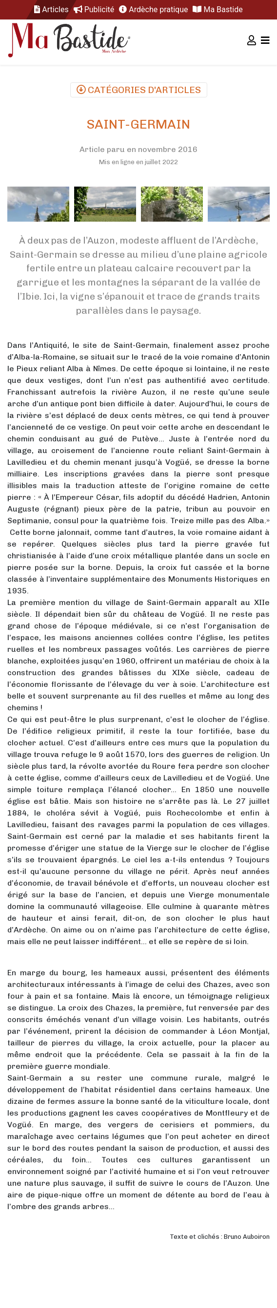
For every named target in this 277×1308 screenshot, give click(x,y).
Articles (51, 9)
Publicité (94, 9)
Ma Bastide (217, 9)
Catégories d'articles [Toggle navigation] (139, 89)
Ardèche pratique (153, 9)
